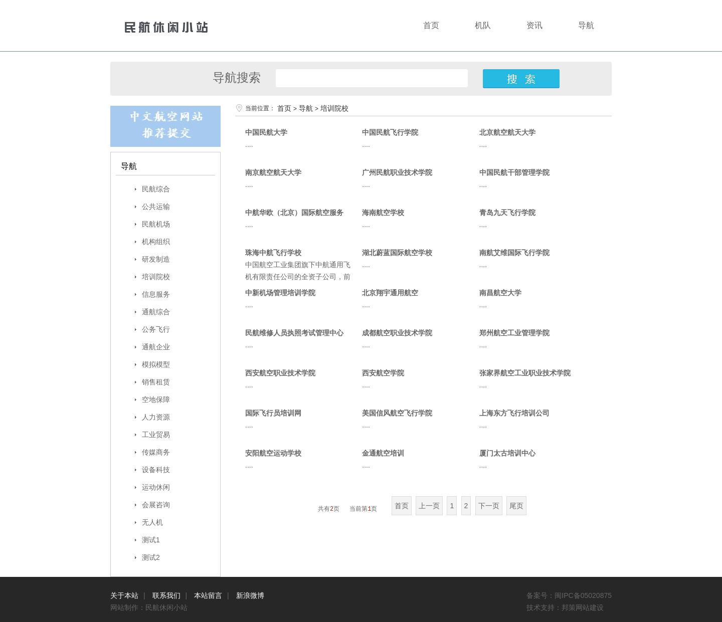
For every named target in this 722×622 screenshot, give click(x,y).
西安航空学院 (383, 373)
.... (249, 144)
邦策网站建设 (583, 607)
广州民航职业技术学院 (397, 172)
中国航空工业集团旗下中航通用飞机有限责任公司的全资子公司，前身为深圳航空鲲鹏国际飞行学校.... (298, 277)
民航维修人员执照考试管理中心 (294, 333)
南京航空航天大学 (273, 172)
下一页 (488, 506)
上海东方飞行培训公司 (514, 413)
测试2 (151, 557)
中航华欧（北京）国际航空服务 (294, 213)
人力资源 (156, 417)
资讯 (534, 25)
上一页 (429, 506)
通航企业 (156, 347)
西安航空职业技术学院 (280, 373)
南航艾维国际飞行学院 (514, 253)
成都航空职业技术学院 (397, 333)
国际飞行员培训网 (273, 413)
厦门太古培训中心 (507, 453)
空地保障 (156, 399)
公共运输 (156, 206)
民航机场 (156, 224)
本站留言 (208, 595)
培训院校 (156, 277)
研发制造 (156, 259)
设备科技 (156, 470)
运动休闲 (156, 487)
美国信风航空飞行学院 (397, 413)
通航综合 (156, 312)
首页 (431, 25)
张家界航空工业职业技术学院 (525, 373)
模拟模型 (156, 364)
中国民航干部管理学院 (514, 172)
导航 (586, 25)
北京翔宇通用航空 (390, 293)
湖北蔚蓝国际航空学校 (397, 253)
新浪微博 (250, 595)
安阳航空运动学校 (273, 453)
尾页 (516, 506)
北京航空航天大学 (507, 132)
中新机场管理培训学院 (280, 293)
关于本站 (124, 595)
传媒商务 (156, 452)
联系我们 (166, 595)
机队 (483, 25)
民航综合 (156, 189)
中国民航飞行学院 (390, 132)
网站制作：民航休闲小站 (151, 607)
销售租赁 (156, 382)
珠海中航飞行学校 (273, 253)
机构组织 (156, 242)
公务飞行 (156, 329)
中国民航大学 (266, 132)
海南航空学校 (383, 213)
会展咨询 (156, 505)
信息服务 (156, 294)
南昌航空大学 (500, 293)
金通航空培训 (383, 453)
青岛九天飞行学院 (507, 213)
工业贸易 (156, 435)
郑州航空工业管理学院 (514, 333)
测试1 (151, 540)
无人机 (152, 522)
